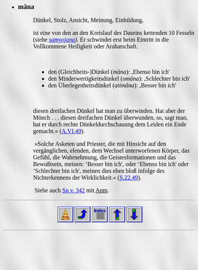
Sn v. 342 (73, 190)
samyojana (62, 39)
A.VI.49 (71, 131)
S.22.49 (128, 177)
